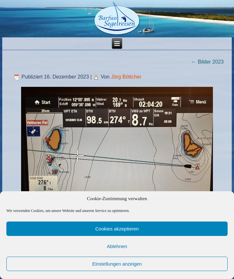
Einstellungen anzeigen (117, 264)
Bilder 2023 (207, 61)
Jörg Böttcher (126, 76)
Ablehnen (117, 246)
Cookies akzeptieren (117, 228)
